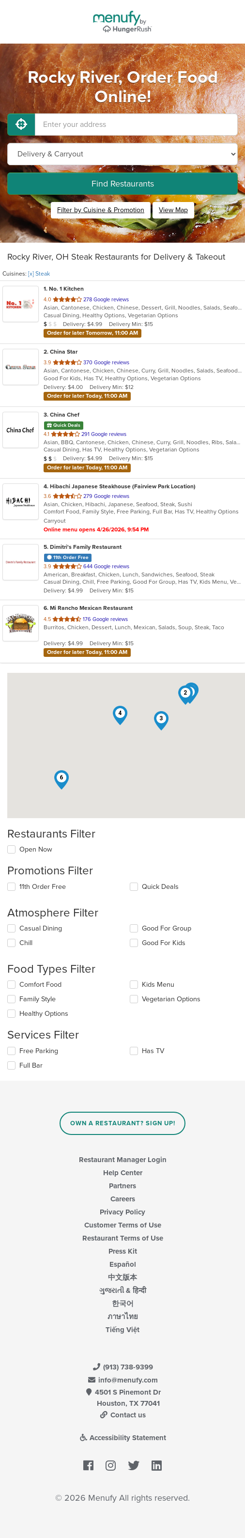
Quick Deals (160, 887)
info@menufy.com (122, 1380)
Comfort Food (40, 984)
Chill (25, 943)
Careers (122, 1199)
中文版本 (122, 1277)
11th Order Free (42, 887)
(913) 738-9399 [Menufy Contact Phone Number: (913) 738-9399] (122, 1367)
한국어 (123, 1303)
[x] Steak (39, 273)
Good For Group (166, 928)
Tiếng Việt (122, 1329)
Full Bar (31, 1065)
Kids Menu (158, 984)
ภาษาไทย (122, 1316)
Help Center (122, 1172)
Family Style (37, 999)
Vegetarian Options (171, 999)
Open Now (35, 849)
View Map (173, 210)
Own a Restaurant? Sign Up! (122, 1123)
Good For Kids (163, 943)
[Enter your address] (136, 124)
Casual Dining (40, 928)
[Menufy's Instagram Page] (111, 1466)
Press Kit (122, 1251)
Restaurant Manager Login (123, 1159)
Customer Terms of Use (122, 1225)
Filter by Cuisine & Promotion (100, 210)
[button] (185, 695)
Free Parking (38, 1051)
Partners (122, 1185)
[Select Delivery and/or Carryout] (122, 154)
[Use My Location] (21, 124)
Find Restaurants (123, 183)
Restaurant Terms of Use (122, 1238)
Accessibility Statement (123, 1437)
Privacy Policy (122, 1212)
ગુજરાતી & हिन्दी (122, 1290)
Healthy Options (43, 1014)
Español (122, 1264)
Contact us (122, 1415)
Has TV (153, 1051)
